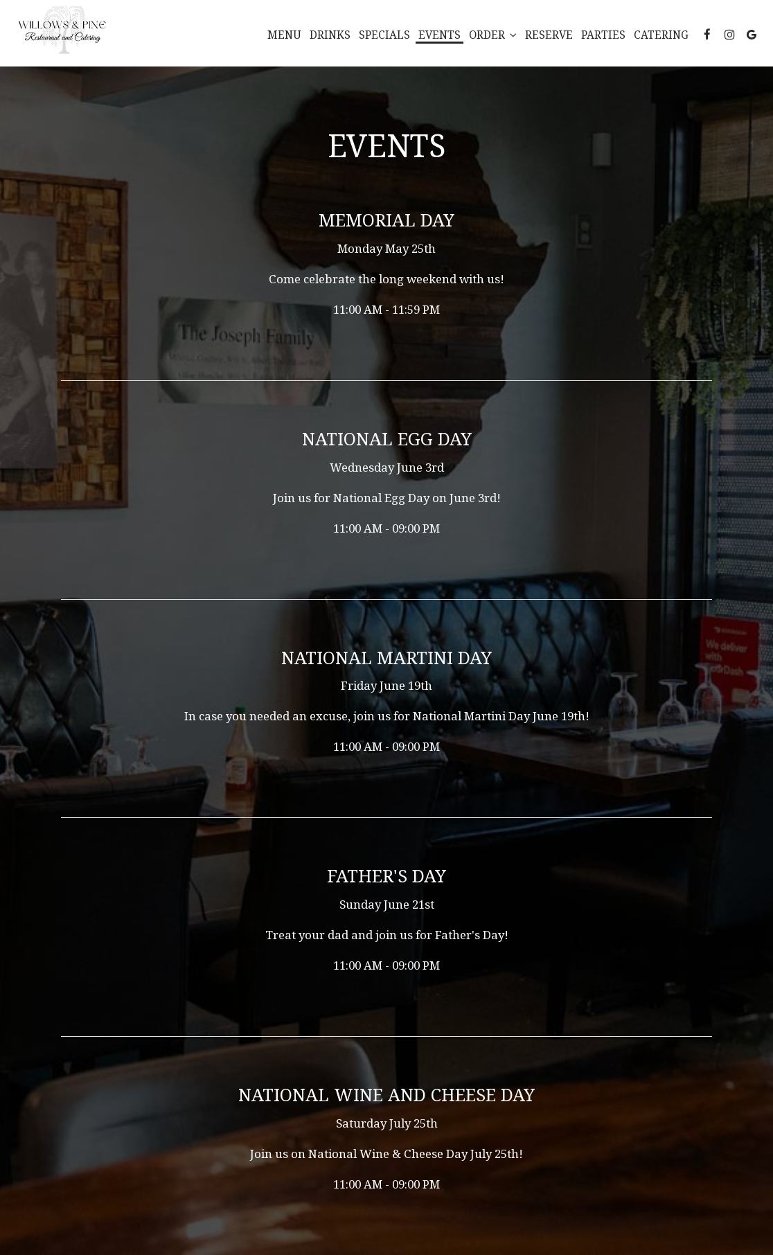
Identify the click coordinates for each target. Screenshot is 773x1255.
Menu (284, 35)
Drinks (330, 35)
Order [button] (493, 35)
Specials (384, 35)
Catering (661, 35)
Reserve (549, 35)
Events (439, 35)
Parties (603, 35)
